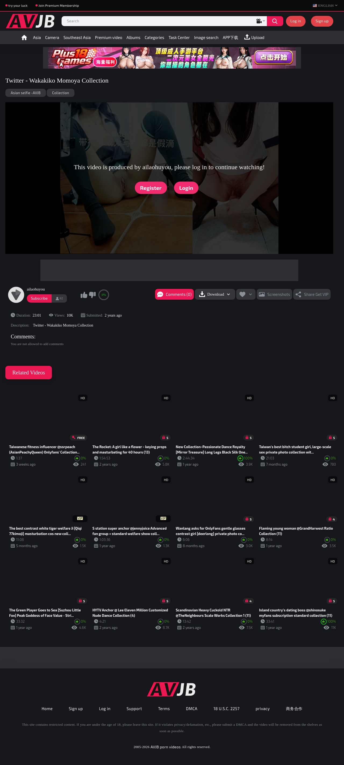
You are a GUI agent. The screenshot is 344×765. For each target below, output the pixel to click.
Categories (154, 37)
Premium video (108, 37)
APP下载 (230, 37)
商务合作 (294, 708)
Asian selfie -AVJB (26, 93)
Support (134, 708)
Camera (52, 37)
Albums (134, 37)
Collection (60, 93)
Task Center (179, 37)
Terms (164, 708)
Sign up (322, 21)
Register (151, 188)
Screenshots (278, 294)
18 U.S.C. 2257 (227, 708)
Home (24, 37)
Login (186, 188)
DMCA (192, 708)
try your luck (17, 5)
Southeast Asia (77, 37)
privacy (263, 708)
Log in (296, 21)
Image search (206, 37)
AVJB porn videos (165, 747)
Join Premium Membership (58, 5)
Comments (22, 336)
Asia (37, 37)
